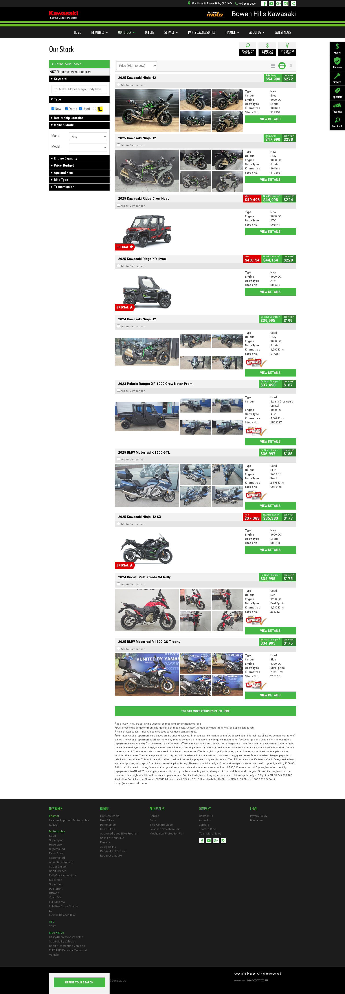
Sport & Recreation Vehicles (67, 946)
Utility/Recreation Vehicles (66, 937)
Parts (153, 820)
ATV (51, 922)
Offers (149, 32)
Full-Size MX (57, 902)
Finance (232, 32)
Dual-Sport (55, 888)
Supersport (56, 840)
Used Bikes (107, 829)
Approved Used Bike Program (119, 833)
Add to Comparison (133, 85)
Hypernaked (57, 858)
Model (55, 146)
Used (84, 109)
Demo (71, 109)
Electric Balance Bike (62, 915)
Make (55, 136)
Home (77, 32)
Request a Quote (111, 855)
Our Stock (126, 32)
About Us (257, 32)
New (56, 109)
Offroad (54, 893)
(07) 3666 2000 (247, 3)
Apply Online (108, 847)
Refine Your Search (66, 64)
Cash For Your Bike (112, 838)
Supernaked (57, 849)
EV (50, 910)
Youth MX (55, 897)
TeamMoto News (210, 833)
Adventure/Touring (61, 862)
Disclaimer (257, 820)
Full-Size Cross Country (64, 906)
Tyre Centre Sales (161, 825)
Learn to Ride (207, 829)
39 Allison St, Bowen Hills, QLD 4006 (210, 3)
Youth (52, 926)
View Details (270, 119)
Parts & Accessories (201, 32)
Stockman (55, 880)
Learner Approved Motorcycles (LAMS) (69, 822)
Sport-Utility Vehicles (62, 941)
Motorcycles (57, 831)
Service (171, 32)
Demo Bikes (108, 825)
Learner (54, 816)
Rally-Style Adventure (62, 875)
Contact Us (206, 816)
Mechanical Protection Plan (167, 833)
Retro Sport (56, 853)
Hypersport (56, 844)
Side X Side (56, 933)
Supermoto (56, 884)
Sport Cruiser (57, 871)
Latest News (283, 32)
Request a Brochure (113, 851)
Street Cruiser (58, 866)
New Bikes (99, 32)
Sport (52, 836)
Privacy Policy (258, 816)
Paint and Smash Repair (165, 829)
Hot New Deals (109, 816)
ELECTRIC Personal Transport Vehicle (68, 952)
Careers (204, 825)
